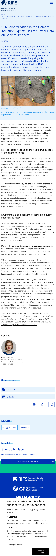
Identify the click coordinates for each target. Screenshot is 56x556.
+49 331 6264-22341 (7, 364)
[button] (43, 404)
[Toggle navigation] (52, 2)
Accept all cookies (41, 551)
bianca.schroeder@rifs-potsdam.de (12, 362)
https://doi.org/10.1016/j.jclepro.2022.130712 (19, 325)
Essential (13, 517)
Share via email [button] (34, 404)
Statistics (13, 528)
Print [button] (52, 404)
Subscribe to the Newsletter (27, 461)
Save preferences (16, 544)
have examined (22, 67)
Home (3, 14)
